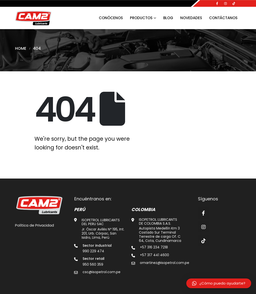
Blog (168, 17)
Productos (141, 17)
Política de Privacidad (34, 225)
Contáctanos (223, 17)
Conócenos (111, 17)
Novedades (191, 17)
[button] (218, 283)
